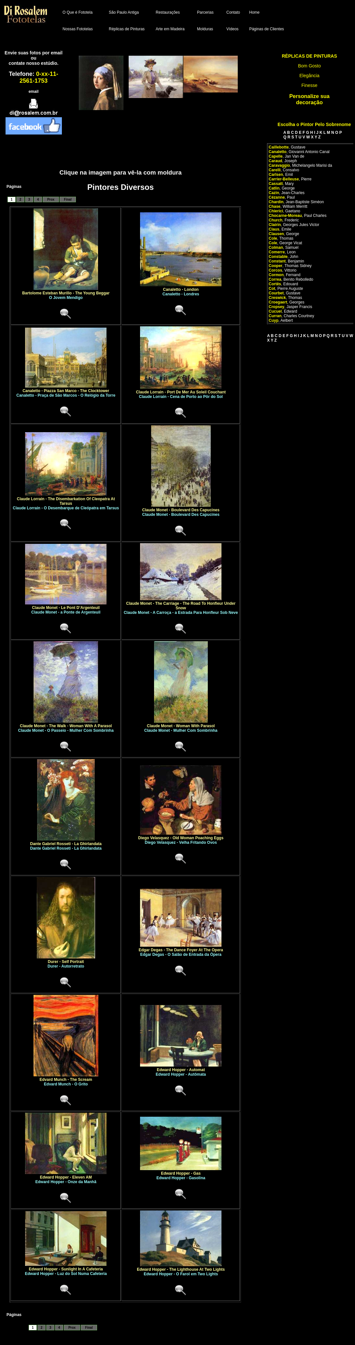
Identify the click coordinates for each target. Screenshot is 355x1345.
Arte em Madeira (170, 29)
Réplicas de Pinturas (127, 29)
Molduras (205, 29)
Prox (50, 199)
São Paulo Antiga (124, 12)
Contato (233, 12)
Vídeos (232, 29)
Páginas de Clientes (266, 29)
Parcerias (205, 12)
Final (67, 199)
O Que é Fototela (77, 12)
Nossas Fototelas (78, 29)
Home (254, 12)
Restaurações (168, 12)
